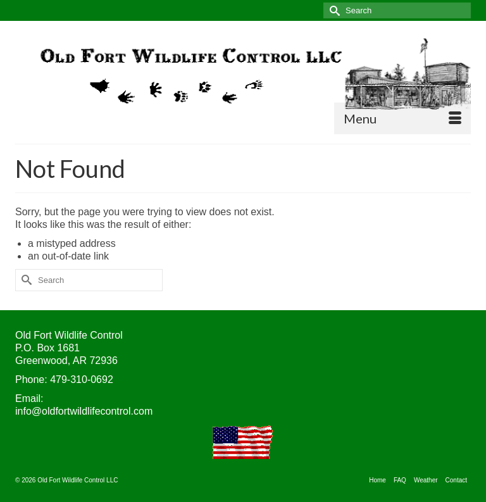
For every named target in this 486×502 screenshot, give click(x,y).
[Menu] (402, 118)
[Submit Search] (332, 10)
